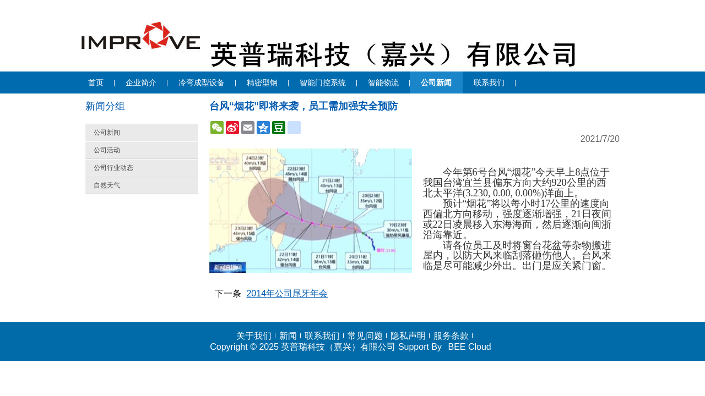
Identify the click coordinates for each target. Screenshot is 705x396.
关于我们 (254, 335)
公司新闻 (436, 82)
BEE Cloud (469, 346)
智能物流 (383, 82)
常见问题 (365, 335)
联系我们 (489, 82)
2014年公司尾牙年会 (287, 293)
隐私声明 (408, 335)
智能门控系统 (323, 82)
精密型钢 (262, 82)
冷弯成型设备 (201, 82)
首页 (96, 82)
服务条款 (451, 335)
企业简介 (141, 82)
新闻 (288, 335)
